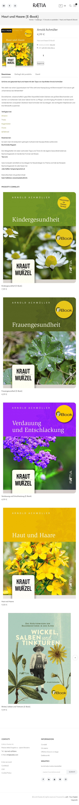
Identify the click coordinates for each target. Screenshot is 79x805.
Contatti (44, 745)
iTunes (4, 128)
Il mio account (7, 762)
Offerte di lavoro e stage (49, 752)
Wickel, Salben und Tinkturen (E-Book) (16, 707)
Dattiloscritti (45, 755)
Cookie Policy (6, 773)
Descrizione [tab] (6, 74)
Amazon (4, 116)
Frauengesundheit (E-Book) (12, 391)
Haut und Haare (8, 601)
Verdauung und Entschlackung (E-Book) (17, 496)
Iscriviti (72, 772)
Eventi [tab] (38, 74)
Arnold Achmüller (47, 29)
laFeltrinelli (5, 132)
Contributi (5, 766)
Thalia (4, 120)
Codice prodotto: (44, 45)
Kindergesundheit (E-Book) (12, 286)
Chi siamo (44, 748)
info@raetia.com (12, 755)
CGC (3, 769)
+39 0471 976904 (10, 751)
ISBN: (40, 48)
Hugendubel (6, 124)
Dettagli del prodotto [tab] (23, 74)
